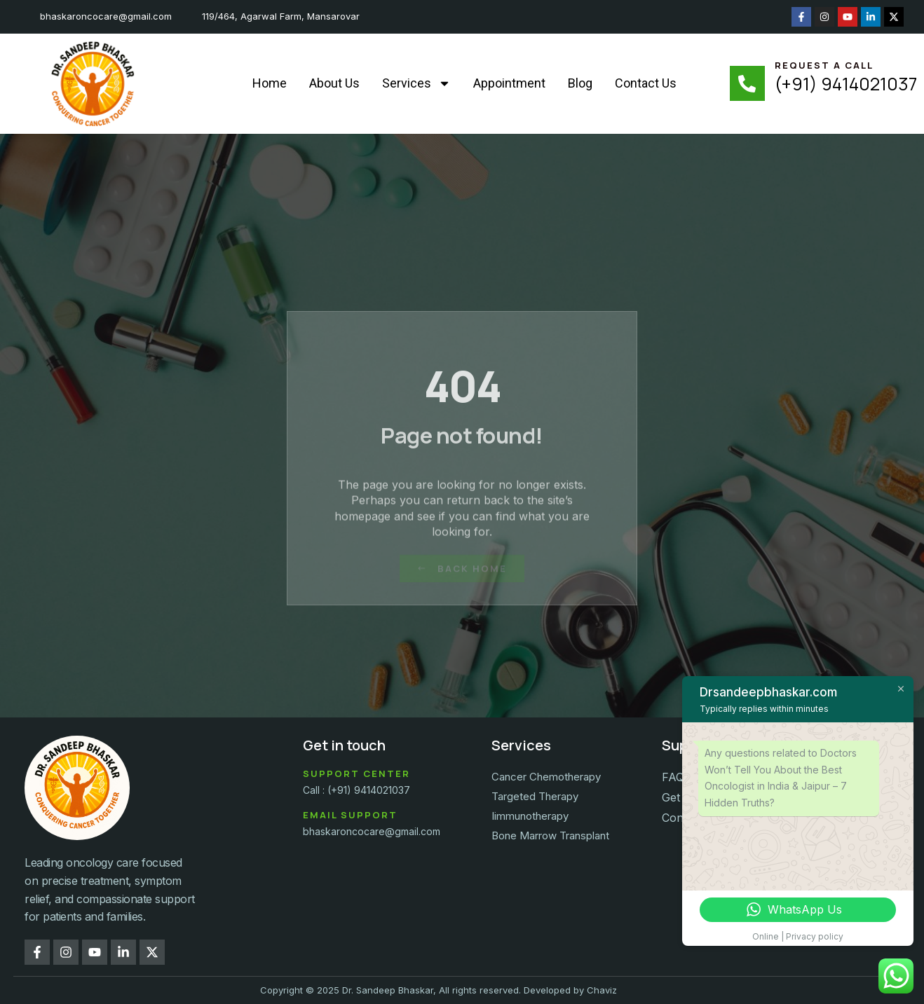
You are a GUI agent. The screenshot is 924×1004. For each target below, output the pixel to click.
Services (416, 83)
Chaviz (602, 990)
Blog (580, 83)
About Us (334, 83)
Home (269, 83)
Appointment (509, 83)
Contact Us (646, 83)
